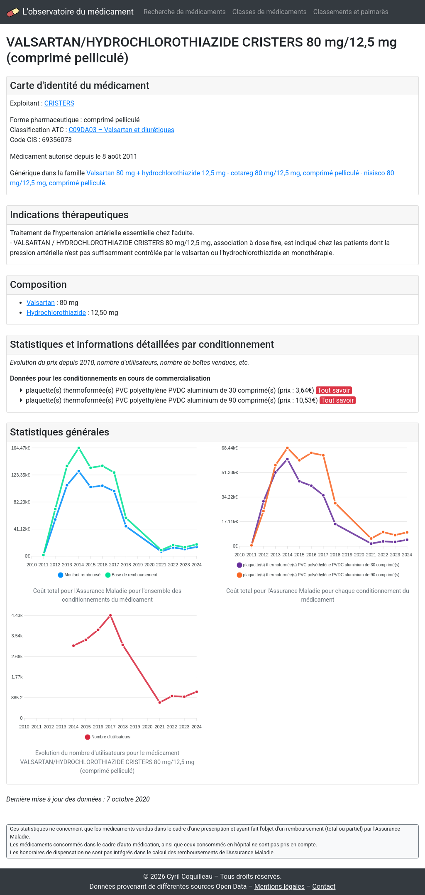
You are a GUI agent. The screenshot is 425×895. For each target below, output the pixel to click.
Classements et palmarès (350, 12)
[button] (78, 575)
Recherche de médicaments (185, 12)
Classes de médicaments (269, 12)
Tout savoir (334, 390)
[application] (107, 512)
